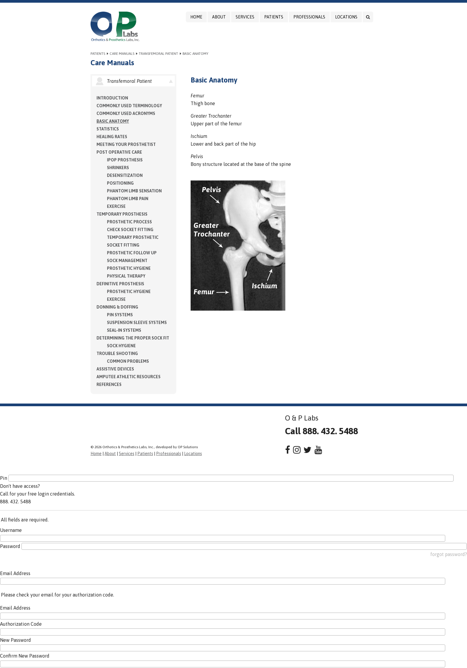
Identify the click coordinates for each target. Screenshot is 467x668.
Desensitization (125, 175)
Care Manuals (122, 54)
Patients (273, 17)
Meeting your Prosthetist (126, 144)
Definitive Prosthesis (120, 283)
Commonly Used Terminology (129, 105)
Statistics (107, 129)
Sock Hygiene (121, 345)
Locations (346, 17)
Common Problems (128, 361)
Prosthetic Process (129, 221)
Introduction (112, 98)
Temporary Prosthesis (121, 214)
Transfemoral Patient (158, 54)
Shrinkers (118, 167)
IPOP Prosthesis (125, 160)
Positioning (120, 183)
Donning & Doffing (117, 307)
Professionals (309, 17)
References (109, 384)
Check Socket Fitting (130, 229)
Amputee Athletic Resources (128, 376)
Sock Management (127, 260)
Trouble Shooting (117, 353)
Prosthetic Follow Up (132, 252)
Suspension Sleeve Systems (137, 322)
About (219, 17)
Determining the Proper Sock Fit (132, 338)
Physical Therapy (126, 276)
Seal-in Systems (124, 330)
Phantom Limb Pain (127, 198)
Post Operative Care (119, 152)
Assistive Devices (115, 369)
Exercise (116, 206)
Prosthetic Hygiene (129, 268)
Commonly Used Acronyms (125, 113)
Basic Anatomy (195, 54)
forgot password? (448, 554)
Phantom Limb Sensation (134, 191)
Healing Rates (111, 136)
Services (245, 17)
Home (196, 17)
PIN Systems (120, 314)
